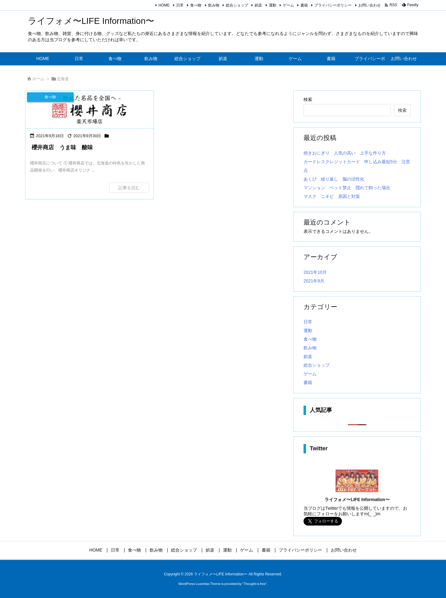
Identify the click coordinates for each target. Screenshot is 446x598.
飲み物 (213, 5)
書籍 (304, 5)
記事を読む (129, 187)
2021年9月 (314, 280)
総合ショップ (237, 5)
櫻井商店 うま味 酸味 (62, 147)
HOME (164, 5)
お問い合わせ (369, 5)
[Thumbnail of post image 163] (89, 109)
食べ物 (195, 5)
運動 (272, 5)
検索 (308, 99)
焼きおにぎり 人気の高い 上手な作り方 (345, 153)
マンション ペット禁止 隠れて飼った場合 (347, 187)
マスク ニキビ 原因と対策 (332, 196)
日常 (180, 5)
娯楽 (258, 5)
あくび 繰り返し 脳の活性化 (334, 179)
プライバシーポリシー (333, 5)
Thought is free (254, 584)
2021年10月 (315, 272)
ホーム (38, 78)
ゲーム (288, 5)
